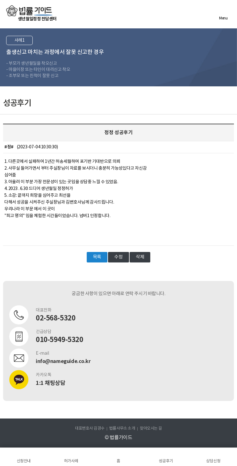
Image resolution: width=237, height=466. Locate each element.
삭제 (140, 257)
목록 (97, 257)
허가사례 (71, 461)
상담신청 (213, 461)
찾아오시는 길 (151, 428)
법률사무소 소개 (122, 428)
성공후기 (166, 461)
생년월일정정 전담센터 (37, 19)
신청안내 (24, 461)
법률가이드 (29, 11)
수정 (118, 257)
